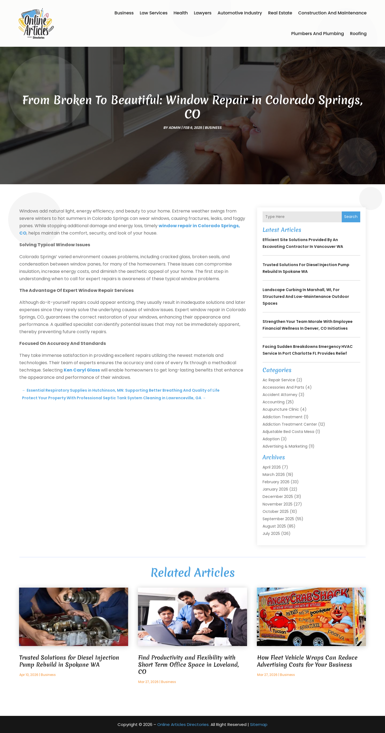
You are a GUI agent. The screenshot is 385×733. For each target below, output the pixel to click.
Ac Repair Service (279, 380)
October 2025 (276, 511)
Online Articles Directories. (183, 724)
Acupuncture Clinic (281, 409)
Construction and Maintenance (332, 13)
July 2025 (271, 533)
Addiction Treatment (283, 417)
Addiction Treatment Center (290, 424)
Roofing (358, 33)
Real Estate (280, 13)
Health (181, 13)
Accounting (274, 402)
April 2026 (272, 467)
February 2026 (276, 482)
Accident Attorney (280, 394)
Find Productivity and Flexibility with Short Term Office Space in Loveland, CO (188, 665)
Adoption (271, 439)
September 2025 (278, 519)
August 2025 (274, 526)
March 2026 (274, 474)
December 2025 (278, 496)
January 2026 (275, 489)
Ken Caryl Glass (82, 370)
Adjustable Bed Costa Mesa (288, 431)
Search (351, 216)
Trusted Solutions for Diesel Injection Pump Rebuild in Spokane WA (69, 661)
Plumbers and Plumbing (317, 33)
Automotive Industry (239, 13)
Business (124, 13)
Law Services (153, 13)
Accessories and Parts (283, 387)
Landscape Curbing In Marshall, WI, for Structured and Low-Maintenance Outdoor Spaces (306, 296)
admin (175, 127)
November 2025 (277, 504)
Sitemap (258, 724)
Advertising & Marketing (285, 446)
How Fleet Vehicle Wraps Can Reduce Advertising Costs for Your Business (307, 661)
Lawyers (202, 13)
